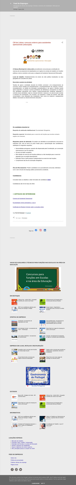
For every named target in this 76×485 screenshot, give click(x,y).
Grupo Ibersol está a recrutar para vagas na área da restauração (26, 357)
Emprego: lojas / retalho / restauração (22, 442)
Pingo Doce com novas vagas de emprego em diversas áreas (54, 357)
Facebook (28, 212)
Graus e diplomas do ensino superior (22, 447)
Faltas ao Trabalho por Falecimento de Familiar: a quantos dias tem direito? (55, 417)
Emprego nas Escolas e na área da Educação (24, 444)
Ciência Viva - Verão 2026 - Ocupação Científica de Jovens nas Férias (27, 300)
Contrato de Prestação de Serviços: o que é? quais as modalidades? (27, 424)
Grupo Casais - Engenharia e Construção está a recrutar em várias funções (55, 308)
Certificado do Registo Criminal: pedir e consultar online (28, 207)
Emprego (24, 218)
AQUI (49, 179)
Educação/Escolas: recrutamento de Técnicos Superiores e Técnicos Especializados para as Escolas (55, 322)
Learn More (36, 483)
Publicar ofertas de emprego (18, 462)
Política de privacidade (17, 460)
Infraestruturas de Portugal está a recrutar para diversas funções (54, 300)
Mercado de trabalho (17, 441)
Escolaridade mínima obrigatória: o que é (24, 202)
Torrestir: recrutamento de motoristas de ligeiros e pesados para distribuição (55, 336)
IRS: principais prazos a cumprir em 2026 (23, 448)
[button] (62, 43)
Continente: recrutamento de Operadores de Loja (25, 321)
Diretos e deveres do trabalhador (21, 445)
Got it (43, 483)
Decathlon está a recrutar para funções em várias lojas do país (27, 350)
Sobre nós (13, 458)
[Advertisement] (38, 26)
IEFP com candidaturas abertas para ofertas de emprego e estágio (27, 307)
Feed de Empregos (20, 3)
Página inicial (14, 464)
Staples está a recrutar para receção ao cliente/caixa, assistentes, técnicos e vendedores (55, 351)
